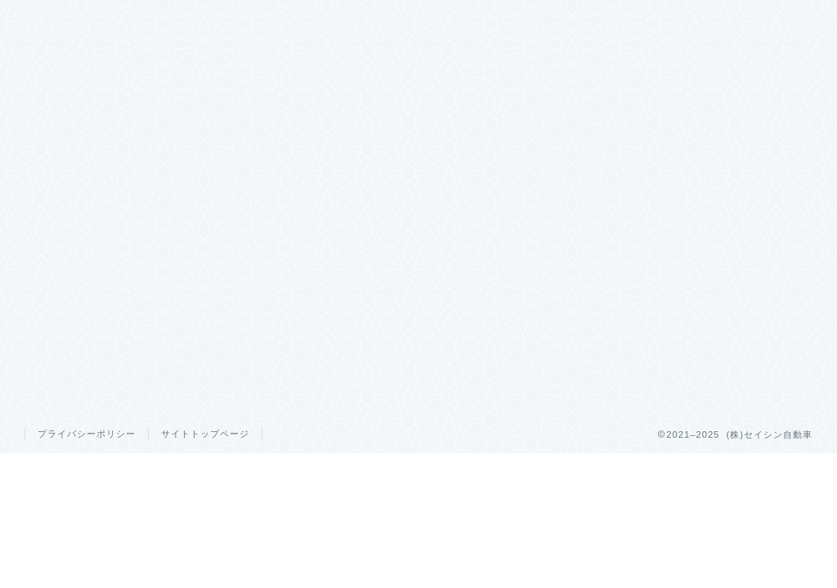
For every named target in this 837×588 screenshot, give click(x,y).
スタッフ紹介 (569, 20)
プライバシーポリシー (87, 434)
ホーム (176, 20)
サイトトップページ (205, 434)
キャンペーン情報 (372, 20)
